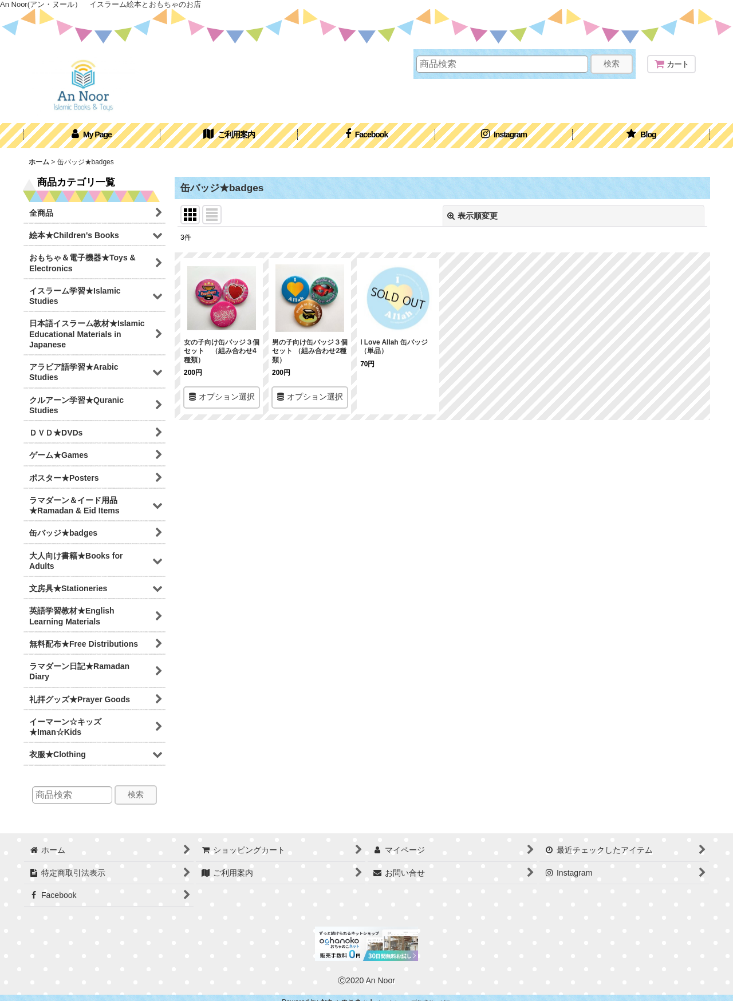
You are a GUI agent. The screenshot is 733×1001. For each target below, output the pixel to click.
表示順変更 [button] (472, 215)
